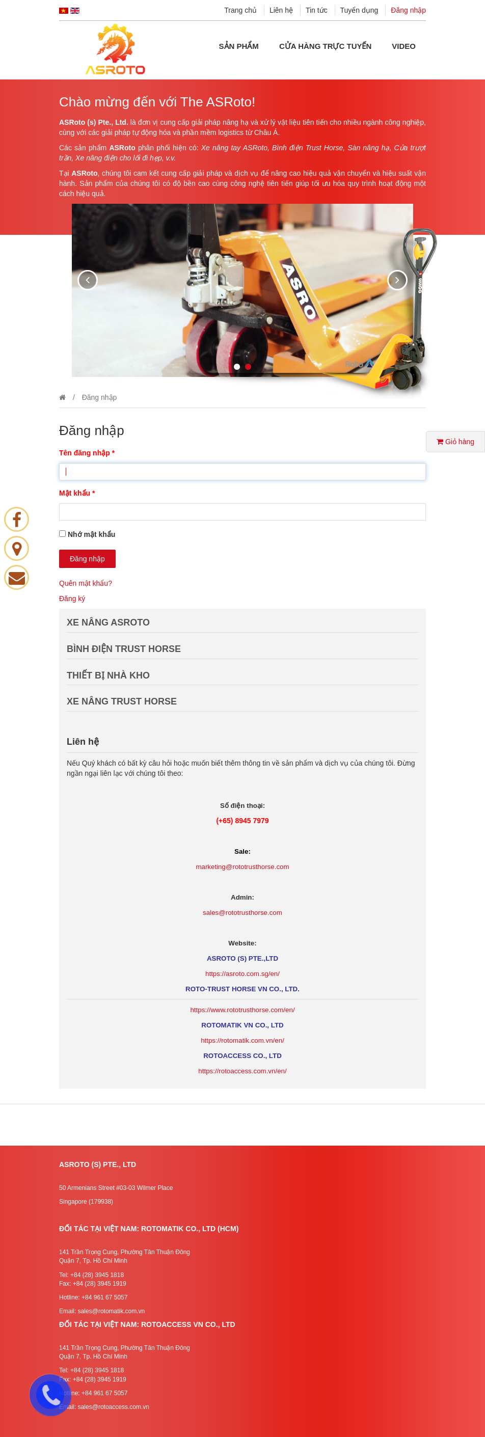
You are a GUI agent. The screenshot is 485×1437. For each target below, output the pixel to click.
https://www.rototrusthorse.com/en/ (242, 1010)
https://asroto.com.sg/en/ (242, 974)
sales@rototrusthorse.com (242, 912)
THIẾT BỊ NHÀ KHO (108, 675)
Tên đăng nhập (87, 453)
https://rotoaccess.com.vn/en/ (242, 1071)
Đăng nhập (408, 10)
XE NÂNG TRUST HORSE (122, 701)
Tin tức (317, 10)
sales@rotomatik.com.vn (111, 1311)
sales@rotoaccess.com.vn (113, 1407)
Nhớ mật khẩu (91, 534)
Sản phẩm (239, 46)
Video (404, 46)
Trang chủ (240, 10)
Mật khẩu (77, 493)
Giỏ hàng (455, 442)
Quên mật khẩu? (85, 583)
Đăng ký (72, 598)
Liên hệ (281, 10)
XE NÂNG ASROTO (108, 622)
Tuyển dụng (359, 10)
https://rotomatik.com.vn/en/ (242, 1040)
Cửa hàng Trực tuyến (325, 46)
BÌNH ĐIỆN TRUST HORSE (124, 649)
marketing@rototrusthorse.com (242, 867)
